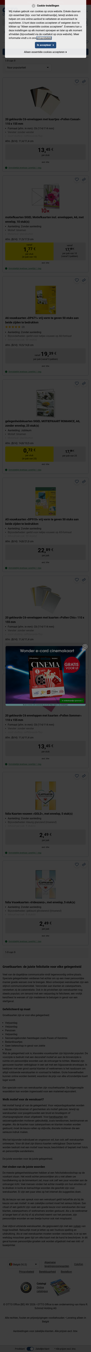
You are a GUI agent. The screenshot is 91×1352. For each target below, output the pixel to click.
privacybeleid (44, 37)
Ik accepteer (45, 44)
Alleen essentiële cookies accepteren (45, 51)
